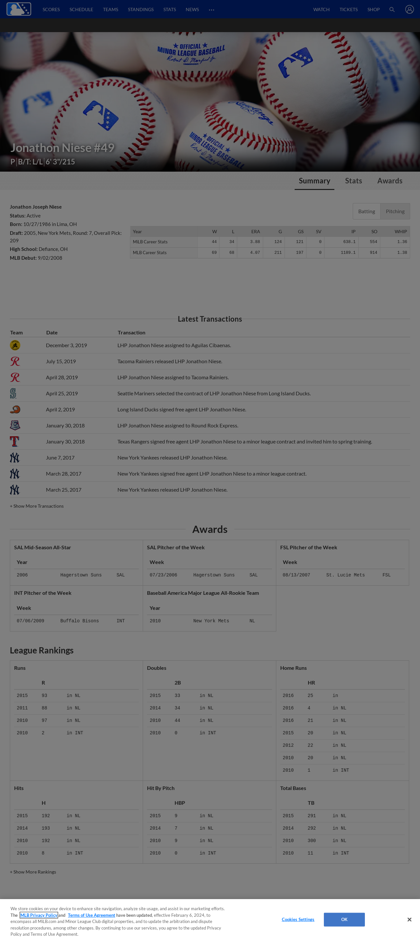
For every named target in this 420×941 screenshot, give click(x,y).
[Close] (409, 920)
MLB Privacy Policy (38, 915)
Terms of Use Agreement (91, 915)
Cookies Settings (298, 919)
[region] (210, 920)
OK (344, 919)
